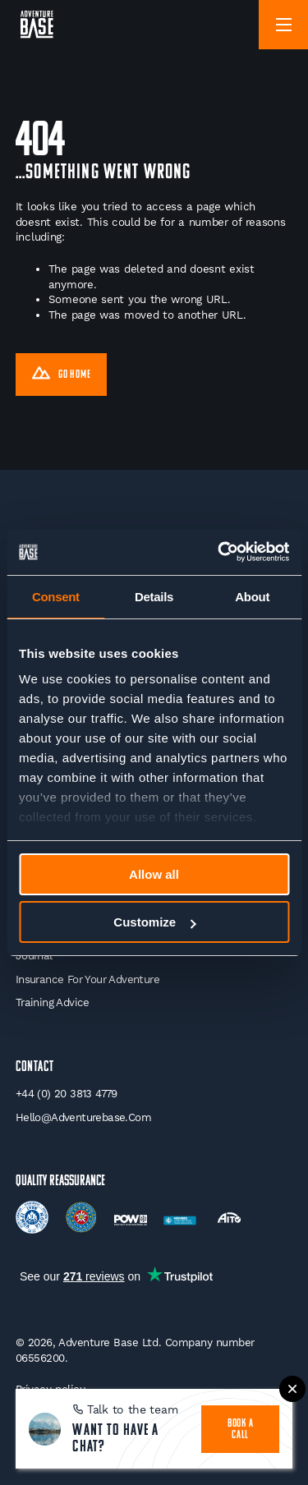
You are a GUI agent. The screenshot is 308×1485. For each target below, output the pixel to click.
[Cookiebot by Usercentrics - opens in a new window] (219, 552)
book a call (241, 1429)
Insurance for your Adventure (87, 979)
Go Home (61, 375)
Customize (154, 922)
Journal (34, 955)
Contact (35, 1067)
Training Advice (53, 1002)
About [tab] (252, 597)
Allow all (154, 874)
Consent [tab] (56, 597)
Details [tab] (154, 597)
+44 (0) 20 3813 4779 (66, 1093)
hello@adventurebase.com (83, 1117)
